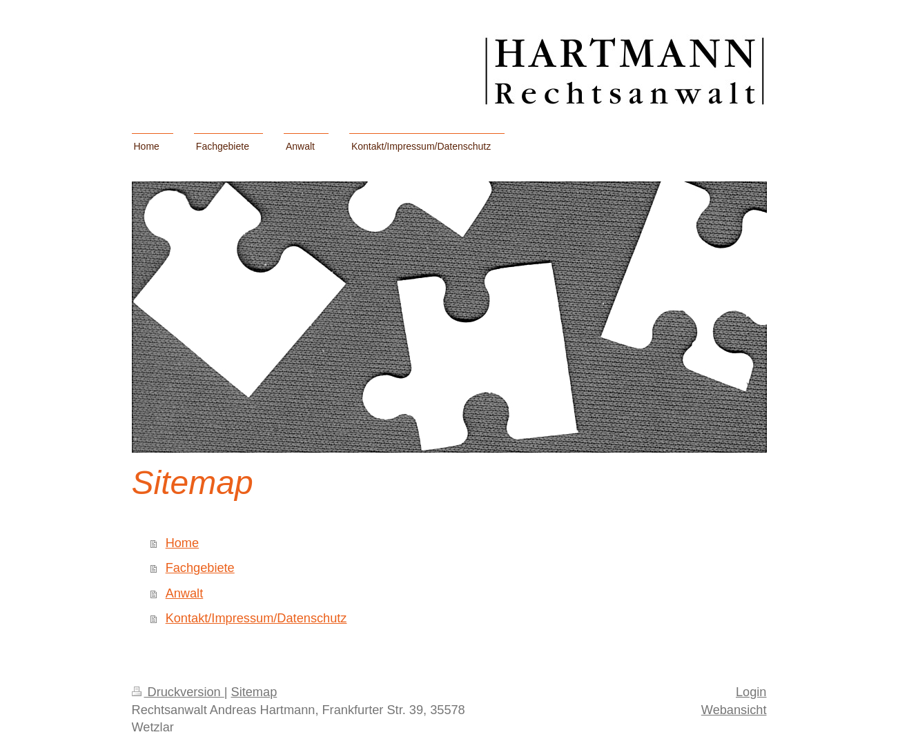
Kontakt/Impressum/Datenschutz (256, 618)
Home (182, 543)
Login (751, 692)
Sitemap (254, 692)
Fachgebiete (200, 568)
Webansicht (734, 710)
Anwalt (185, 593)
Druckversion (178, 692)
